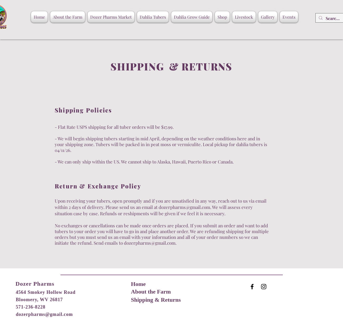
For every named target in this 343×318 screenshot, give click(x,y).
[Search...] (333, 18)
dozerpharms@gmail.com (184, 207)
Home (138, 284)
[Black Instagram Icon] (263, 286)
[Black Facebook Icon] (252, 286)
